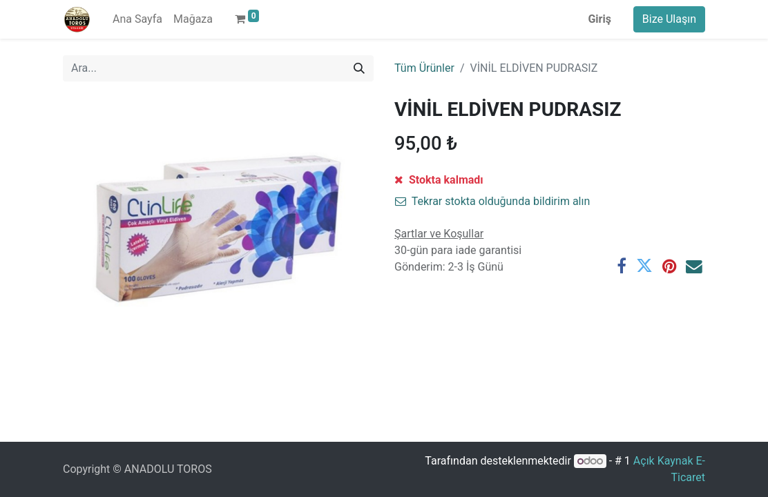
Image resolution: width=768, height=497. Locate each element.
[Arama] (359, 68)
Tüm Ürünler (424, 68)
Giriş (599, 19)
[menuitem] (137, 19)
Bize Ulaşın (669, 19)
